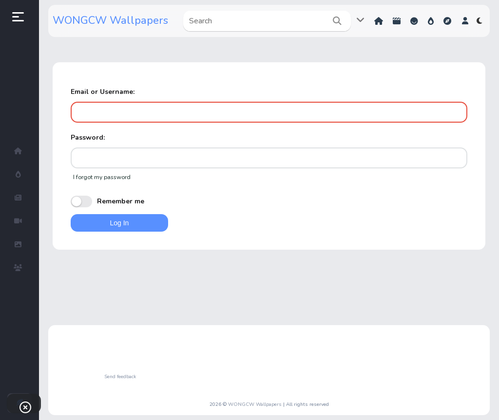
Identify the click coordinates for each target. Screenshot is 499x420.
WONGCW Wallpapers (110, 20)
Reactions (414, 21)
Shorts (397, 21)
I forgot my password (102, 177)
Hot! (431, 21)
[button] (465, 21)
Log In (119, 223)
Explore (447, 21)
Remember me (107, 201)
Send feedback (120, 376)
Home (378, 21)
